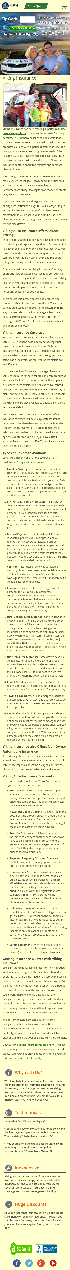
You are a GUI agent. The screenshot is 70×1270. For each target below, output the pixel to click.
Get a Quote (36, 6)
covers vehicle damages (42, 570)
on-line (30, 462)
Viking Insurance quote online (37, 1044)
